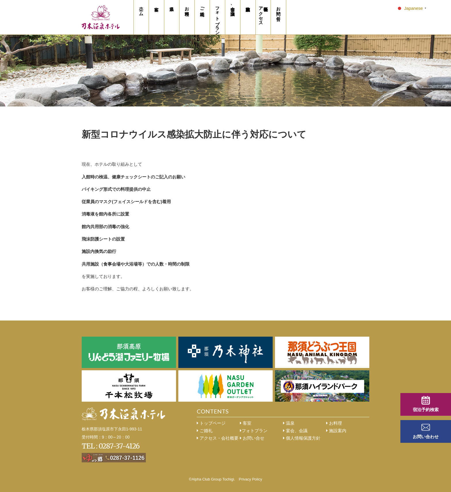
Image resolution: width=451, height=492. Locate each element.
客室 (245, 423)
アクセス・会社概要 (217, 438)
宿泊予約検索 (426, 409)
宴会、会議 (295, 430)
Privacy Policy (250, 479)
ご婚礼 (205, 430)
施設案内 (336, 430)
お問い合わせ (426, 436)
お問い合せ (252, 438)
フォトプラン (253, 430)
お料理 (334, 423)
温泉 (289, 423)
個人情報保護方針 (301, 438)
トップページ (211, 423)
